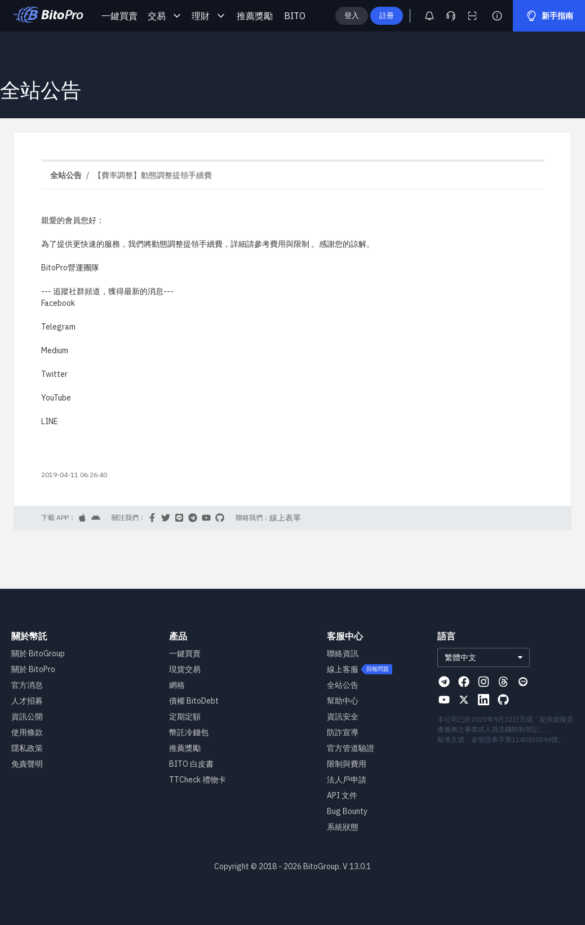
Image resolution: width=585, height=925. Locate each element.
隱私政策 (27, 748)
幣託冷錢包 (189, 732)
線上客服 (342, 669)
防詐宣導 (342, 732)
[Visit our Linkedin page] (483, 699)
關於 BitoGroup (38, 653)
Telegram (58, 327)
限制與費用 (346, 764)
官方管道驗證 (350, 748)
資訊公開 (27, 716)
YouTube (56, 398)
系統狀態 (342, 827)
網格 (177, 685)
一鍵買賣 (119, 15)
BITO (294, 15)
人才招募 (27, 701)
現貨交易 (185, 669)
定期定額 (185, 716)
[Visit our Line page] (523, 681)
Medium (54, 350)
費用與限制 (289, 244)
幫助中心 (342, 701)
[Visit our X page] (463, 699)
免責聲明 (27, 764)
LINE (49, 421)
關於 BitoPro (33, 669)
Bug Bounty (347, 811)
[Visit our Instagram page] (483, 681)
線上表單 (285, 517)
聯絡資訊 (342, 653)
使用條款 (27, 732)
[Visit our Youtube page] (444, 699)
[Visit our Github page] (503, 699)
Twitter (54, 374)
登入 (369, 15)
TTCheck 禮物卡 (197, 780)
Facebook (58, 303)
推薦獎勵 (255, 15)
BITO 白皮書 (191, 764)
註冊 (404, 15)
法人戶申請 (346, 780)
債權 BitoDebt (194, 701)
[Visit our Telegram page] (444, 681)
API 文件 (342, 795)
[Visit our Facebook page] (463, 681)
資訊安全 (342, 716)
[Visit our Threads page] (503, 681)
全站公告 (342, 685)
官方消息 (27, 685)
